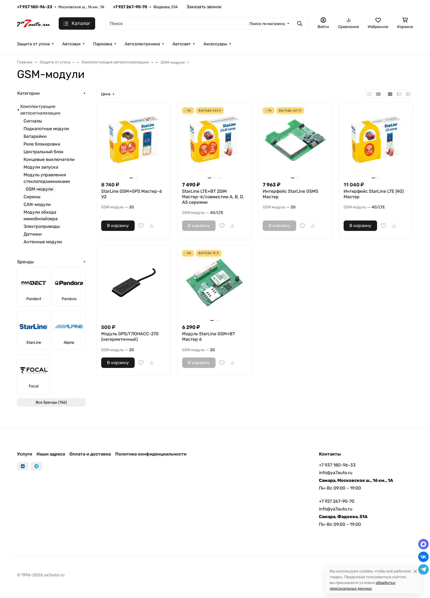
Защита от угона (33, 43)
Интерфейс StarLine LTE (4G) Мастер (374, 194)
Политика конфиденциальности (150, 454)
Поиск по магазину (267, 23)
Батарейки (35, 136)
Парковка (102, 43)
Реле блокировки (42, 144)
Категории (28, 93)
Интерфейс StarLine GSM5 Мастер (290, 194)
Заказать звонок (204, 6)
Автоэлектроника (142, 43)
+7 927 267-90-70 (130, 6)
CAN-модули (37, 204)
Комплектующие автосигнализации (40, 110)
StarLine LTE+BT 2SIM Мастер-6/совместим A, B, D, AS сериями (213, 197)
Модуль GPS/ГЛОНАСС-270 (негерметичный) (130, 336)
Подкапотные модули (46, 128)
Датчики (33, 234)
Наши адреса (50, 454)
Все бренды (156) (51, 402)
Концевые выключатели (49, 159)
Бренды (25, 261)
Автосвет (181, 43)
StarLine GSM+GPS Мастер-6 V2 (131, 194)
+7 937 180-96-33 (34, 6)
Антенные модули (43, 241)
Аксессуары (215, 43)
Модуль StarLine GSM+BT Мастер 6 (208, 336)
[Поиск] (207, 23)
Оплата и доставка (90, 454)
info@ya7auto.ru (335, 472)
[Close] (415, 571)
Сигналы (33, 121)
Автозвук (71, 43)
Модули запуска (41, 167)
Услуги (24, 454)
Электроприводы (42, 226)
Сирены (32, 196)
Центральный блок (44, 151)
